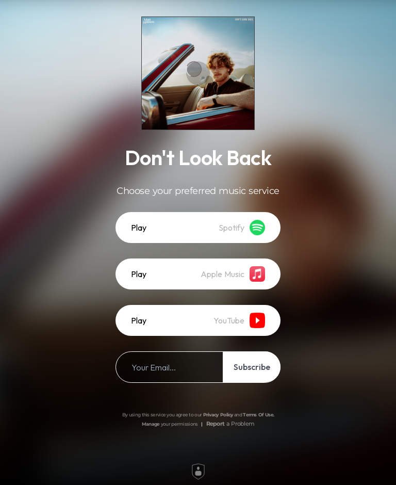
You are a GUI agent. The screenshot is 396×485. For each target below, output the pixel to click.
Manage (151, 424)
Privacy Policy (218, 414)
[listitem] (198, 227)
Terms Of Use (258, 414)
